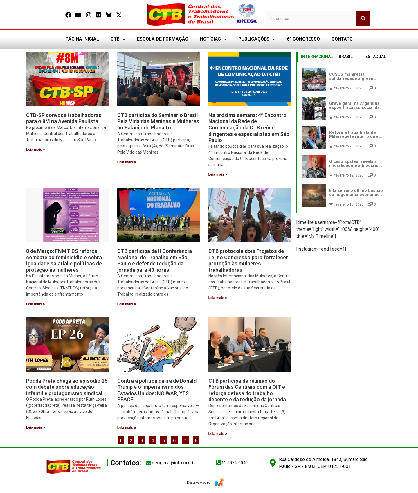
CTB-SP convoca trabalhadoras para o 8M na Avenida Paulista (64, 118)
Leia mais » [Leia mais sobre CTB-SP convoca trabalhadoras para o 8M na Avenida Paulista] (35, 149)
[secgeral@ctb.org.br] (148, 463)
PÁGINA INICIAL (82, 39)
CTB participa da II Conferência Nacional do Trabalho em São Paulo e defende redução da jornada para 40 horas (154, 260)
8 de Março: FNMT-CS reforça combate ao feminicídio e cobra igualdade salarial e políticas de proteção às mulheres (64, 260)
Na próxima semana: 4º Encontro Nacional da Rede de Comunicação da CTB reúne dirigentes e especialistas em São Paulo (248, 127)
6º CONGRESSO (303, 39)
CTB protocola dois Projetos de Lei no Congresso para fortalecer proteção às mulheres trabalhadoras (248, 260)
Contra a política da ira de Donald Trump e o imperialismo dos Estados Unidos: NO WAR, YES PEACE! (157, 390)
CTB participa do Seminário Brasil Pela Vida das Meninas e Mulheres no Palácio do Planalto (158, 121)
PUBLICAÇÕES (256, 39)
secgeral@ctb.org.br (174, 462)
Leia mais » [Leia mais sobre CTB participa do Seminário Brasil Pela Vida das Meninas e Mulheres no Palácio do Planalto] (126, 162)
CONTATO (342, 39)
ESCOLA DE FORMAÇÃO (162, 39)
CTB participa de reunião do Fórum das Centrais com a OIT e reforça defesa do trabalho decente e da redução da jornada (247, 390)
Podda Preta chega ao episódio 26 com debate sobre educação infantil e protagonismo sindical (66, 387)
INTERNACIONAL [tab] (317, 56)
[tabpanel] (343, 137)
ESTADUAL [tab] (375, 56)
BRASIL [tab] (346, 56)
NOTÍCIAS (213, 39)
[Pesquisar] (363, 18)
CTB (118, 39)
